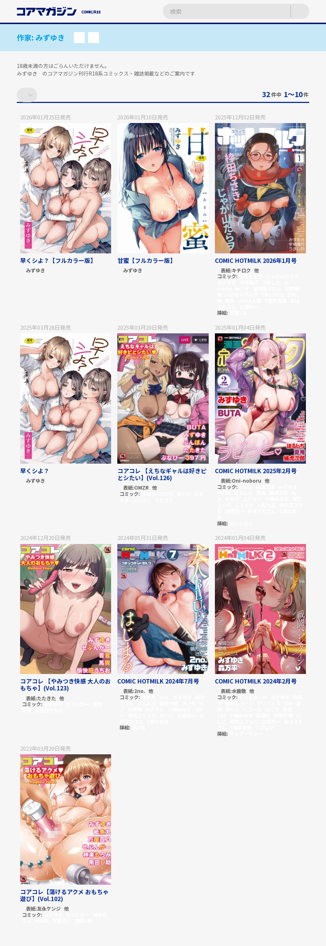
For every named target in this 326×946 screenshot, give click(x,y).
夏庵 (261, 492)
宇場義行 (248, 282)
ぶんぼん (141, 500)
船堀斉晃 (283, 715)
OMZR (141, 488)
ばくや (272, 709)
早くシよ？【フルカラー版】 (58, 260)
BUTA (183, 493)
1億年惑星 (276, 300)
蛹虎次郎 (278, 492)
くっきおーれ (253, 697)
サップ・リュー (245, 733)
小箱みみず (277, 498)
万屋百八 (61, 920)
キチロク (241, 271)
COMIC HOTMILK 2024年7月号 (158, 681)
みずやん (154, 709)
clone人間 (249, 300)
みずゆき (35, 271)
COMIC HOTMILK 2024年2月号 (256, 681)
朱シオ (242, 288)
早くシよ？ (34, 470)
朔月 (230, 300)
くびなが (264, 727)
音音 (97, 704)
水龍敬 (239, 691)
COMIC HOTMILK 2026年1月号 (256, 260)
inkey (246, 486)
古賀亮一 (248, 306)
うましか (271, 282)
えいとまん (241, 523)
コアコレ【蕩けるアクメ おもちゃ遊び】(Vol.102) (64, 895)
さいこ (166, 715)
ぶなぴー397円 (157, 493)
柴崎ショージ (239, 703)
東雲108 (238, 312)
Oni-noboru (246, 481)
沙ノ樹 (189, 703)
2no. (139, 691)
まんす (232, 709)
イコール (252, 709)
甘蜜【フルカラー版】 (146, 260)
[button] (79, 37)
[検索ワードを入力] (219, 11)
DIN (288, 703)
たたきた (164, 500)
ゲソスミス (269, 703)
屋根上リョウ (142, 715)
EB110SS (272, 294)
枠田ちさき (250, 276)
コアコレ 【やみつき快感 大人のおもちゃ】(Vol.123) (65, 684)
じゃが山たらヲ (282, 276)
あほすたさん (261, 511)
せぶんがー (78, 704)
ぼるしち (243, 492)
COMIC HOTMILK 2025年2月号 (256, 470)
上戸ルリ (252, 498)
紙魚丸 (42, 920)
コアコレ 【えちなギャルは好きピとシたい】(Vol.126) (161, 474)
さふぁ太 (146, 703)
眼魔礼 (263, 715)
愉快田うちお (267, 288)
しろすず (244, 505)
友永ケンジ (49, 909)
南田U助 (83, 920)
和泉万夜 (265, 486)
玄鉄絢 (135, 709)
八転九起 (266, 505)
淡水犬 (148, 697)
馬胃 (26, 710)
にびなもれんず (241, 294)
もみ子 (232, 498)
